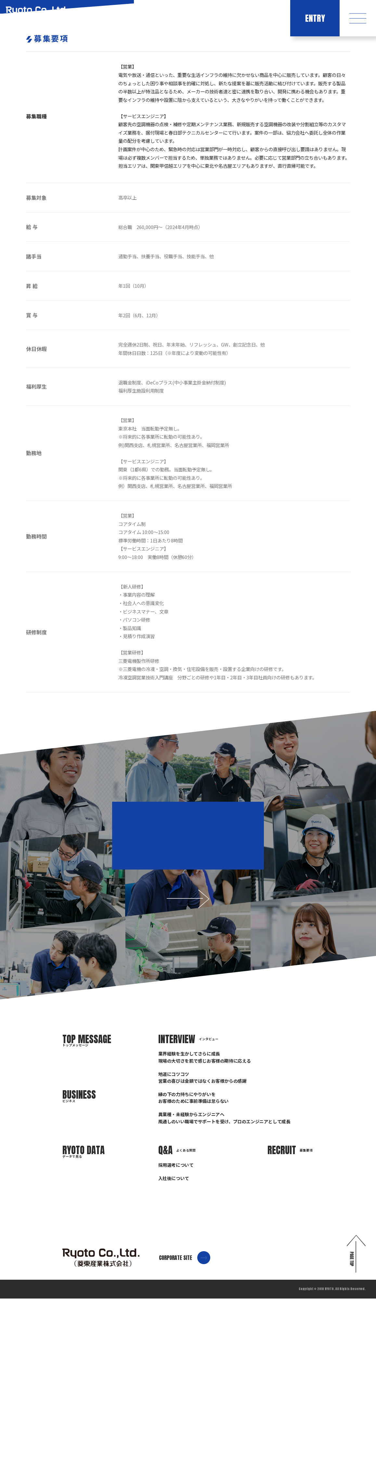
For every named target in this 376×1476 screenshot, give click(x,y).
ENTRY (315, 18)
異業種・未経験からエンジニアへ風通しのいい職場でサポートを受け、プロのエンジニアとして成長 (224, 1295)
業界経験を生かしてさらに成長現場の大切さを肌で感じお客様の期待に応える (204, 1234)
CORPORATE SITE (184, 1435)
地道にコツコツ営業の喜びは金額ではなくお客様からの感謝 (202, 1254)
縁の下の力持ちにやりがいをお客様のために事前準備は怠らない (193, 1275)
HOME (319, 169)
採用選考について (176, 1342)
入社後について (173, 1355)
